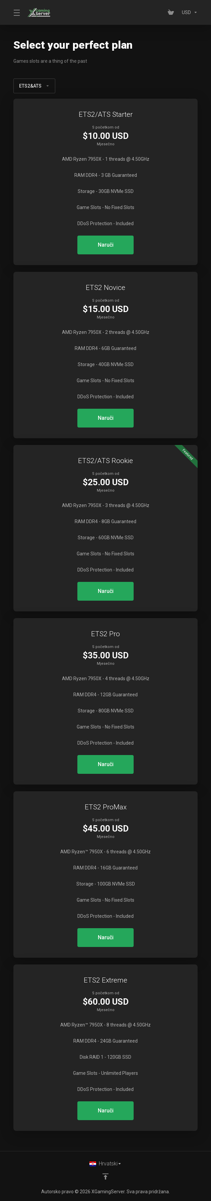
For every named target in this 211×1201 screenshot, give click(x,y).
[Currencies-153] (188, 12)
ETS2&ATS (34, 86)
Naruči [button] (106, 245)
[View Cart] (172, 12)
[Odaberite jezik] (105, 1164)
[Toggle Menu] (16, 12)
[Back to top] (105, 1176)
